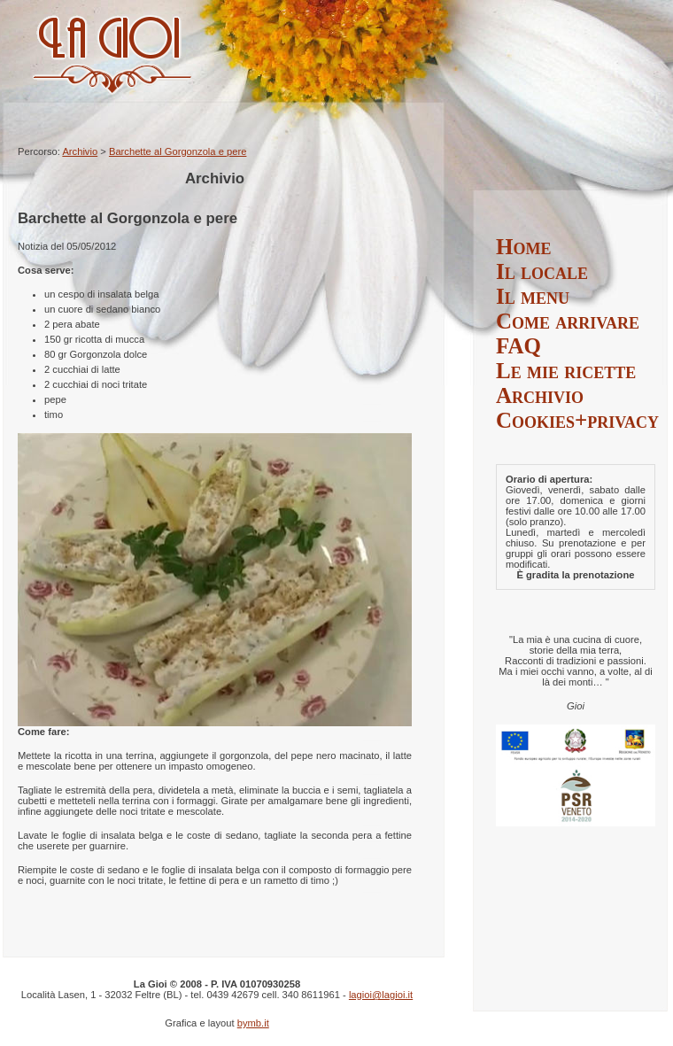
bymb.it (253, 1023)
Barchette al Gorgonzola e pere (177, 151)
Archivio (79, 151)
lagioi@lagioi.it (381, 994)
